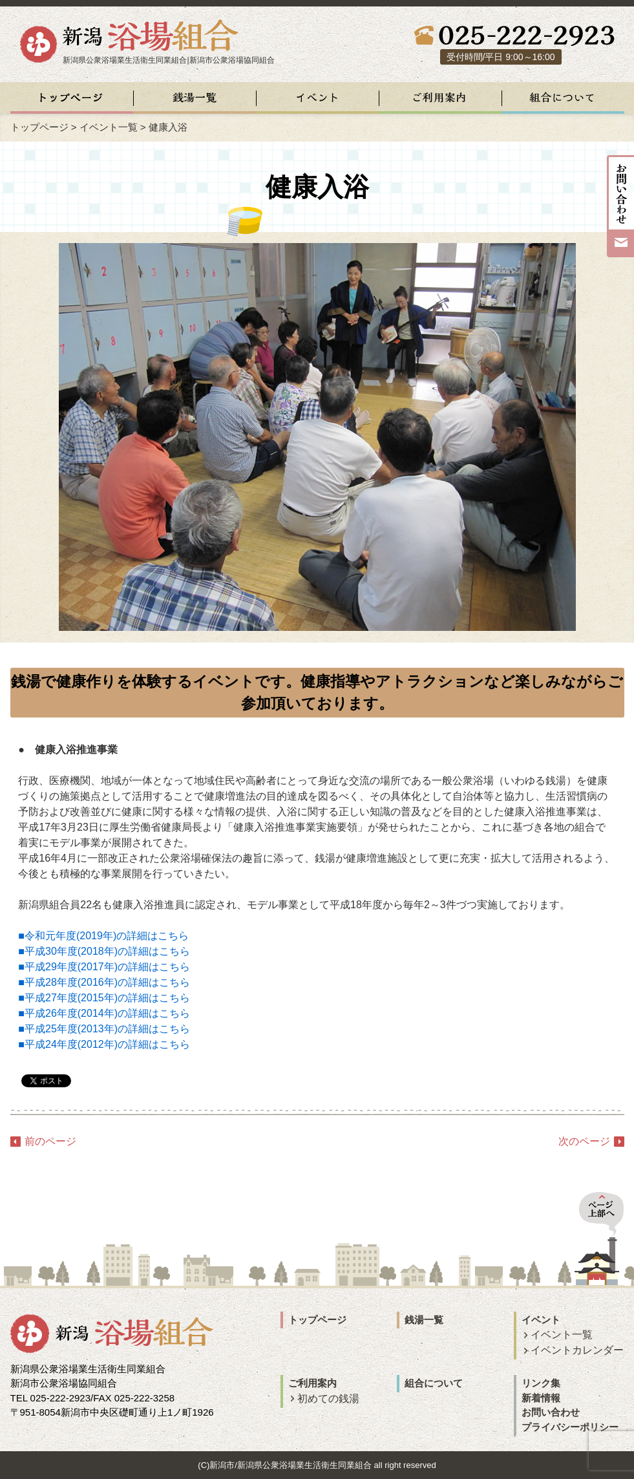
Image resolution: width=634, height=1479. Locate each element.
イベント (541, 1319)
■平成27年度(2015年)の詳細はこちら (104, 997)
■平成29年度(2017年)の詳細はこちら (104, 966)
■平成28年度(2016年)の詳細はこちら (104, 982)
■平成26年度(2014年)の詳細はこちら (104, 1013)
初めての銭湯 (328, 1398)
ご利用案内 (312, 1383)
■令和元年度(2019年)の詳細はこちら (103, 935)
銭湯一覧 (424, 1319)
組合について (434, 1383)
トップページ (39, 127)
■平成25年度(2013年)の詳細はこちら (104, 1028)
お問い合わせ (551, 1412)
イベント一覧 (562, 1334)
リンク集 (541, 1383)
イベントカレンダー (577, 1350)
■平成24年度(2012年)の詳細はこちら (104, 1044)
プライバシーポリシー (570, 1426)
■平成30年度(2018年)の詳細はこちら (104, 951)
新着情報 (541, 1397)
